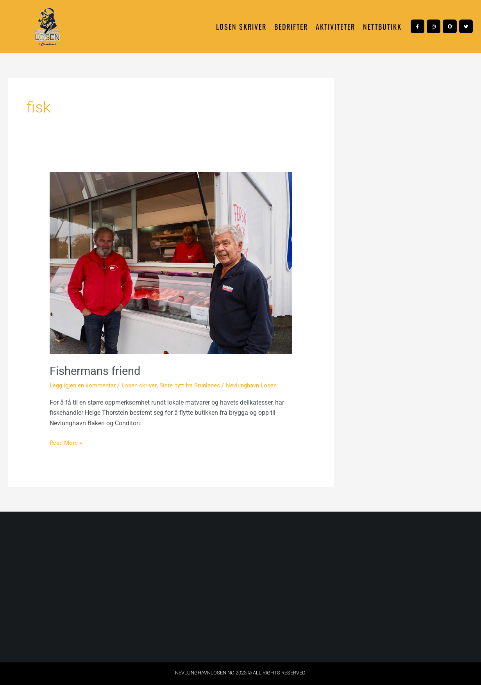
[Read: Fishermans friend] (171, 262)
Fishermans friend (96, 371)
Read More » (67, 441)
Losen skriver (241, 26)
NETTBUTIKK (382, 26)
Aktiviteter (335, 26)
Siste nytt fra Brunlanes (196, 385)
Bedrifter (291, 26)
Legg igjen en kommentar (85, 385)
